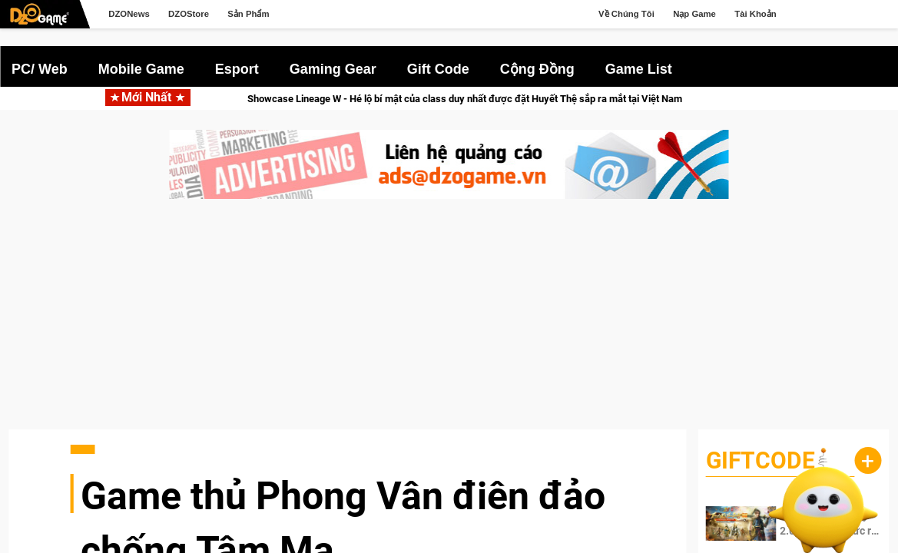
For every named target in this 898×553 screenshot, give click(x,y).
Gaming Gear (333, 69)
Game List (638, 69)
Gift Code (438, 69)
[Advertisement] (449, 321)
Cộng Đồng (537, 69)
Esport (237, 69)
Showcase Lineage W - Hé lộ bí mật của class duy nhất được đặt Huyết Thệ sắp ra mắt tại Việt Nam (481, 98)
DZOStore (188, 13)
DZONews (129, 13)
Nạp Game (694, 13)
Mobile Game (141, 69)
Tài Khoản (755, 13)
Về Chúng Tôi (626, 13)
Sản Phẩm (248, 13)
